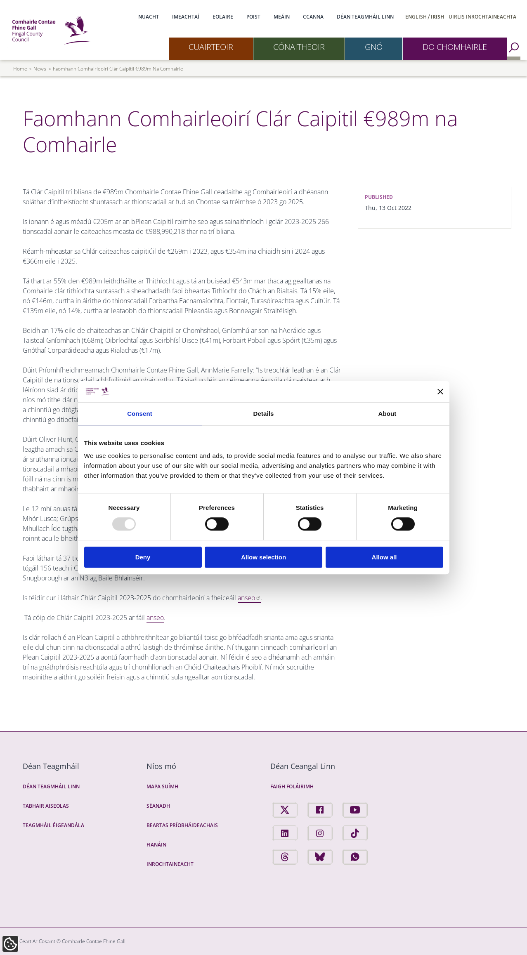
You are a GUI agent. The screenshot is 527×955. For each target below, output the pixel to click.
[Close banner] (440, 391)
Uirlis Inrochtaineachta (482, 16)
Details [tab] (263, 413)
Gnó (374, 46)
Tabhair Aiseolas (46, 805)
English (416, 16)
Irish (437, 16)
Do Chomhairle (455, 46)
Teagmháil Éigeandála (53, 825)
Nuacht (148, 16)
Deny (143, 557)
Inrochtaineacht (170, 864)
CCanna (313, 16)
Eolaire (223, 16)
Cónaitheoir (299, 46)
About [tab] (387, 413)
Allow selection (263, 557)
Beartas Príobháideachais (182, 825)
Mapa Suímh (162, 786)
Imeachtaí (185, 16)
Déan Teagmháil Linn (365, 16)
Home (20, 68)
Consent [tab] (139, 413)
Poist (253, 16)
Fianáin (156, 844)
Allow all (384, 557)
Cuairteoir (211, 46)
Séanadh (158, 805)
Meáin (282, 16)
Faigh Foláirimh (292, 786)
